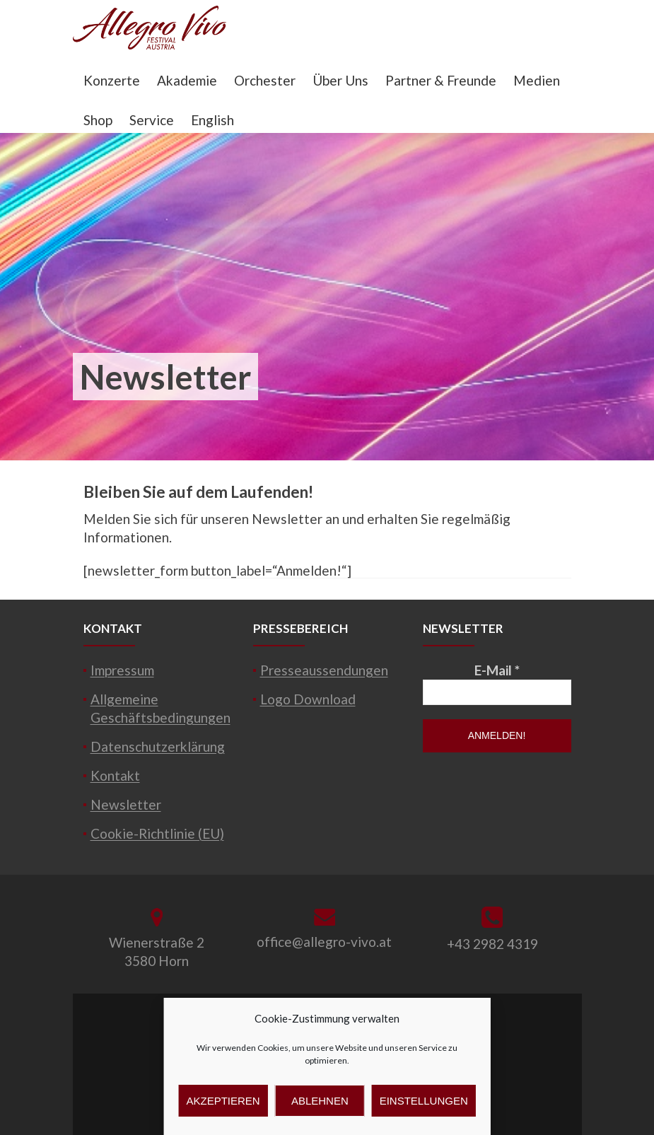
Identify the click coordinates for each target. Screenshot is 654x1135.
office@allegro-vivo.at (324, 941)
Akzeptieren (223, 1101)
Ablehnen (320, 1101)
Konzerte (111, 80)
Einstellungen (424, 1101)
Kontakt (115, 775)
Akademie (187, 80)
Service (151, 120)
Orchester (265, 80)
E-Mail (497, 670)
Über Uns (340, 80)
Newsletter (125, 804)
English (212, 120)
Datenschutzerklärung (157, 746)
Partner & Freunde (440, 80)
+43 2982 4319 (492, 944)
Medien (536, 80)
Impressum (122, 670)
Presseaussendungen (324, 670)
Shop (97, 120)
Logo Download (308, 699)
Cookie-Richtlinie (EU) (157, 833)
